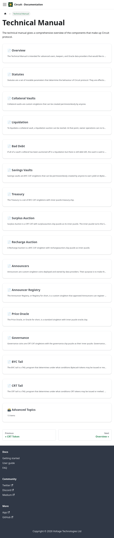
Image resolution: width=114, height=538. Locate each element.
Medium (8, 495)
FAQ (4, 468)
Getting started (11, 458)
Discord (8, 490)
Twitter (7, 485)
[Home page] (5, 13)
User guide (8, 463)
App (6, 512)
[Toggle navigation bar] (4, 4)
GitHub (7, 517)
